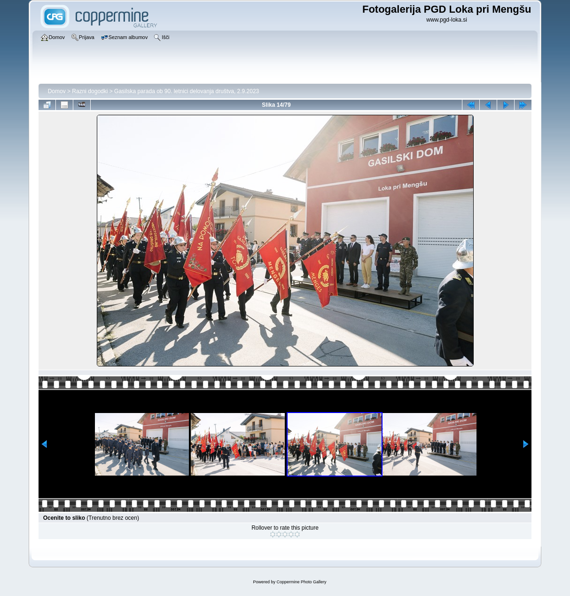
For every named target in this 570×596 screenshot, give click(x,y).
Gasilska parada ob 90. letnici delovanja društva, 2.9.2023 (186, 91)
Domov (57, 91)
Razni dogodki (90, 91)
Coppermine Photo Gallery (301, 582)
